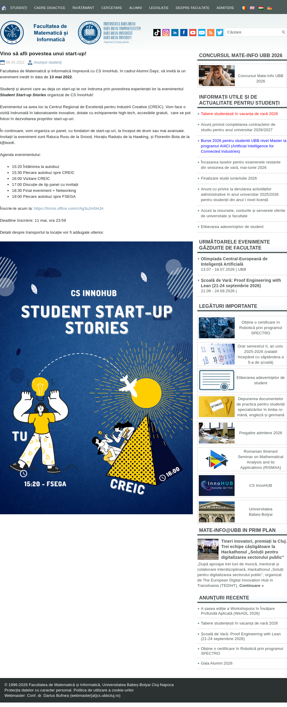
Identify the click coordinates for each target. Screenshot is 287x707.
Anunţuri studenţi (48, 62)
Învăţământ (83, 8)
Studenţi (18, 8)
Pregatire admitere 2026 (260, 433)
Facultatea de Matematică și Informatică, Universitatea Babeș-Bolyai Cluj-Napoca (101, 684)
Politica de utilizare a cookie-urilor (104, 690)
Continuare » (251, 585)
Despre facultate (193, 8)
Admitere (225, 8)
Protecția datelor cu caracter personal (37, 690)
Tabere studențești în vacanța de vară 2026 (239, 113)
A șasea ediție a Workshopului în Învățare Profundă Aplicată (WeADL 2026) (238, 611)
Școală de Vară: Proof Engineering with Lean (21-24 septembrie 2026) (241, 636)
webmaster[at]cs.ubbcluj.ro (95, 695)
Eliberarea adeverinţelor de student (232, 226)
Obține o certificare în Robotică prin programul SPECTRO (260, 327)
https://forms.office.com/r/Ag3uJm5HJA (69, 208)
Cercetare (111, 8)
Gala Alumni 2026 (217, 663)
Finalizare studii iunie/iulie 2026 (229, 178)
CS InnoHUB (260, 485)
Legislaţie (159, 8)
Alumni (135, 8)
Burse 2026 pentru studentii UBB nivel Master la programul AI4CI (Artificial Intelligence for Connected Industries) (243, 146)
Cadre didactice (49, 8)
